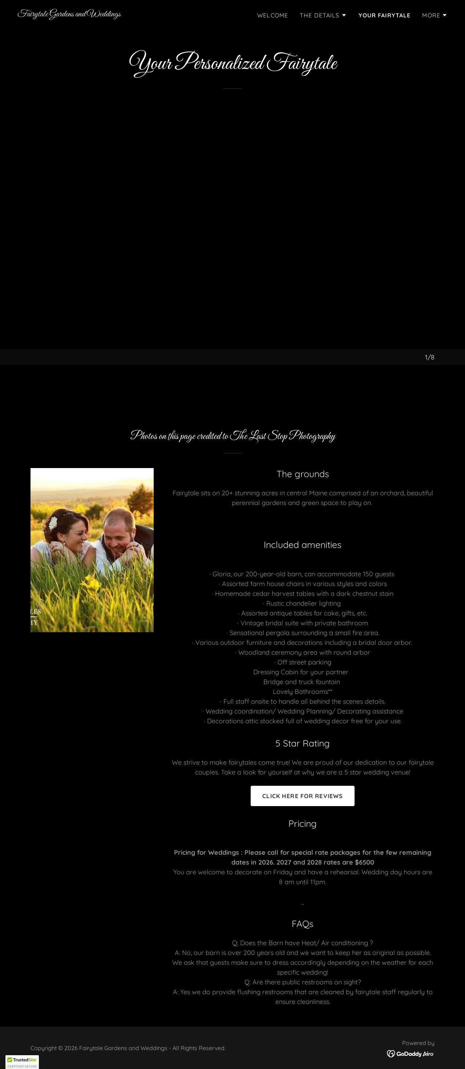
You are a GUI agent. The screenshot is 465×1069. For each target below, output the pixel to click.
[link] (69, 14)
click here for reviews (302, 796)
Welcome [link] (272, 15)
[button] (323, 15)
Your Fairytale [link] (385, 15)
